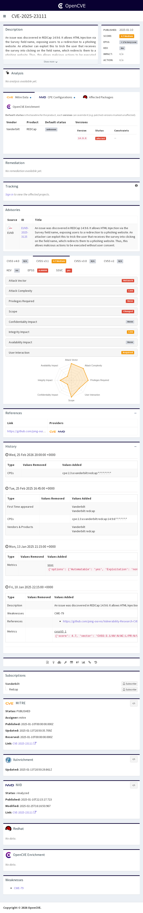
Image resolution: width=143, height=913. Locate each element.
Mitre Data (19, 97)
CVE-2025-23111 (29, 16)
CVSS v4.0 (17, 261)
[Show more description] (50, 61)
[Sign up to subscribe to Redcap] (129, 689)
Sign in (9, 194)
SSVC (64, 270)
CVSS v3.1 (51, 261)
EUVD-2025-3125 (25, 232)
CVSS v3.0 (85, 261)
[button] (4, 16)
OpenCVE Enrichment (23, 107)
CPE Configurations (57, 97)
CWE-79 (18, 888)
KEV (13, 270)
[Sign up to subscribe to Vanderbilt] (129, 683)
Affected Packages (98, 97)
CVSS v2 (113, 261)
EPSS (38, 270)
